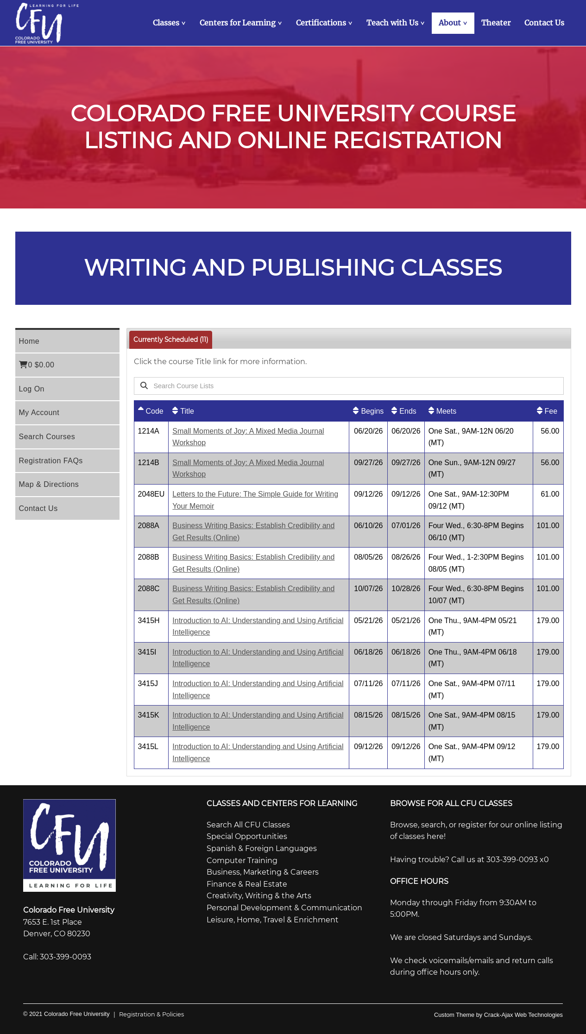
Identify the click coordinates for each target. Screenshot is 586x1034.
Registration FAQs (51, 461)
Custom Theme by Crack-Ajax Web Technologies (498, 1014)
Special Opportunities (247, 836)
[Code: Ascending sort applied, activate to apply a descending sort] (151, 411)
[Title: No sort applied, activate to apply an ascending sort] (259, 411)
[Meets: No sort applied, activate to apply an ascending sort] (479, 411)
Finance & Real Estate (247, 884)
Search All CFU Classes (248, 824)
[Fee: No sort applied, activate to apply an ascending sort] (548, 411)
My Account (39, 412)
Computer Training (242, 860)
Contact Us (38, 508)
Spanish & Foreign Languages (262, 848)
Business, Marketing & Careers (263, 872)
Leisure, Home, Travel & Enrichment (273, 919)
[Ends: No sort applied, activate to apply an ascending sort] (406, 411)
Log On (31, 389)
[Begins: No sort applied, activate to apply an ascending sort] (368, 411)
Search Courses (47, 437)
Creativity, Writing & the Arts (259, 895)
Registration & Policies (147, 1014)
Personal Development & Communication (284, 907)
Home (29, 341)
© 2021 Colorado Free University (66, 1013)
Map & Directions (49, 484)
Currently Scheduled (170, 339)
